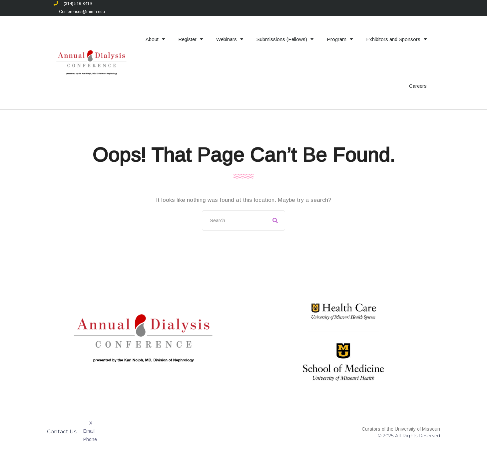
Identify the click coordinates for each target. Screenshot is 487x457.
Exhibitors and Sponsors (396, 39)
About (155, 39)
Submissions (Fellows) (284, 39)
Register (190, 39)
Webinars (229, 39)
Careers (418, 86)
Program (340, 39)
